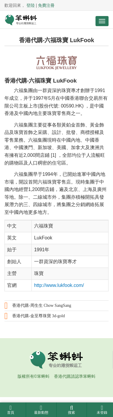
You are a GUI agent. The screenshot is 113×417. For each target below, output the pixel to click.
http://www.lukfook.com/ (59, 285)
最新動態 (41, 410)
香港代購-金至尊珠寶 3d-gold (38, 316)
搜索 (72, 410)
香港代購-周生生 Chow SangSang (41, 305)
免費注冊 (46, 5)
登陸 (30, 5)
